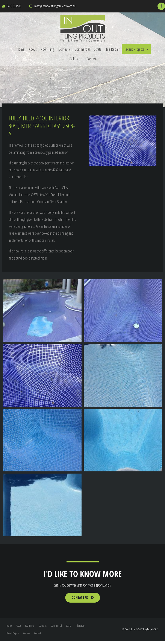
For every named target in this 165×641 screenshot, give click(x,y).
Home (20, 49)
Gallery (73, 59)
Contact (91, 59)
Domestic (64, 49)
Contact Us (80, 597)
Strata (97, 49)
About (32, 49)
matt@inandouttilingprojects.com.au (55, 6)
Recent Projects (134, 49)
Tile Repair (113, 49)
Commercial (82, 49)
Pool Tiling (47, 49)
